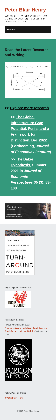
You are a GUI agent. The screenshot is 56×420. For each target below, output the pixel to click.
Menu (12, 29)
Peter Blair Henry (25, 10)
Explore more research (29, 108)
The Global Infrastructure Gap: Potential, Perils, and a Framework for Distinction (30, 128)
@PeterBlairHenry (14, 397)
